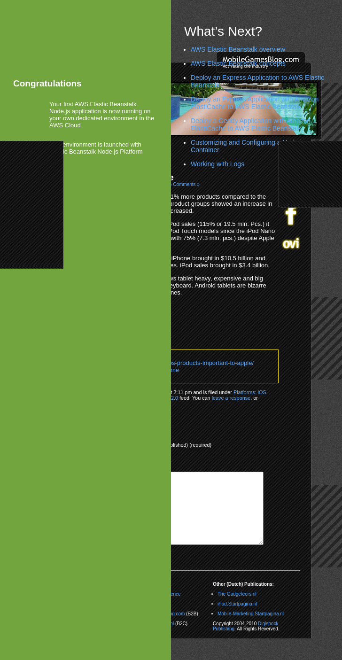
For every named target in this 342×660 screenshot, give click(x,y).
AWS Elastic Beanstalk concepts (238, 63)
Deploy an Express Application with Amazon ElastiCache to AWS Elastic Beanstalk (255, 102)
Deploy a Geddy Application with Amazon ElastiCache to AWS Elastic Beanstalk (251, 124)
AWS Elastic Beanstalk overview (238, 49)
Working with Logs (217, 164)
